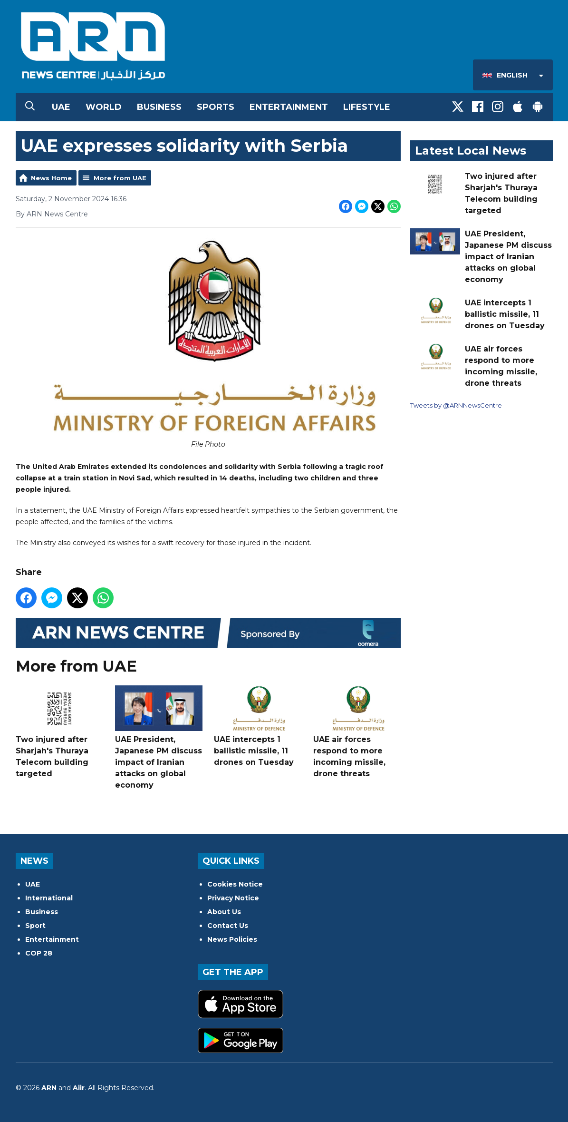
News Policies (232, 939)
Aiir (79, 1087)
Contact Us (227, 925)
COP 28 (38, 953)
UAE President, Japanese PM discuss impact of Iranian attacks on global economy (158, 737)
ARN (49, 1087)
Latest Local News (470, 150)
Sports (215, 107)
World (104, 107)
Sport (35, 925)
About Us (224, 911)
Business (159, 107)
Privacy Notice (233, 898)
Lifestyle (366, 107)
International (49, 898)
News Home (51, 178)
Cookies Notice (235, 884)
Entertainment (289, 107)
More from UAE (120, 178)
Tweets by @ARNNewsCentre (456, 405)
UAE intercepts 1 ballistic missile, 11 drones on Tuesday (257, 726)
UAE (61, 107)
